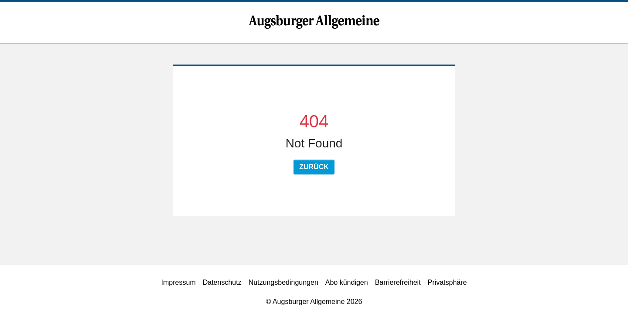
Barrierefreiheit (398, 282)
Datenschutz (222, 282)
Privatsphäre (447, 282)
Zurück (314, 167)
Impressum (178, 282)
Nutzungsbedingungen (283, 282)
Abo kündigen (346, 282)
